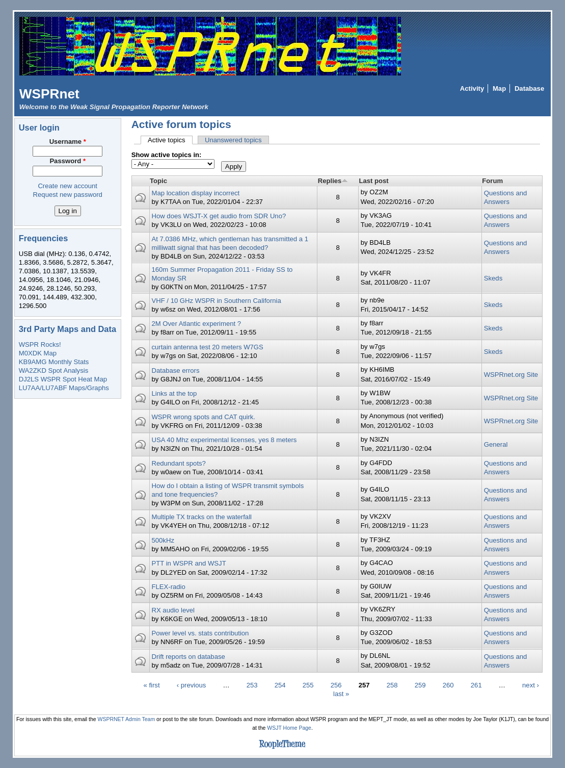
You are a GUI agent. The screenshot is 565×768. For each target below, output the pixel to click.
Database (529, 88)
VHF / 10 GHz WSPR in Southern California (216, 300)
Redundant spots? (178, 463)
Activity (472, 88)
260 (448, 684)
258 (392, 684)
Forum (492, 181)
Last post (373, 181)
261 (476, 684)
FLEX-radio (168, 587)
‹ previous (191, 684)
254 (280, 684)
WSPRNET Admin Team (126, 719)
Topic (158, 181)
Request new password (67, 194)
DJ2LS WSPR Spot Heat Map (63, 379)
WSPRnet (49, 93)
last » (341, 693)
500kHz (162, 540)
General (496, 444)
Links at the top (174, 393)
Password (67, 161)
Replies (333, 181)
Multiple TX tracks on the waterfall (201, 517)
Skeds (493, 278)
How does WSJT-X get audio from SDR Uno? (218, 216)
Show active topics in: (166, 155)
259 (420, 684)
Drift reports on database (188, 656)
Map (499, 88)
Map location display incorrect (195, 193)
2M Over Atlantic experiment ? (196, 323)
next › (530, 684)
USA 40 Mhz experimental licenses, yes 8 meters (224, 440)
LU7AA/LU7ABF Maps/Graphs (64, 388)
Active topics (170, 140)
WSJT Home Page (289, 728)
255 (308, 684)
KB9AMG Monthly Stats (54, 362)
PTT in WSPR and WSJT (188, 563)
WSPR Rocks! (40, 344)
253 (252, 684)
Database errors (175, 370)
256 (336, 684)
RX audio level (173, 610)
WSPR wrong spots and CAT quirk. (203, 417)
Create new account (67, 186)
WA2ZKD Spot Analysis (53, 370)
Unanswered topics (233, 140)
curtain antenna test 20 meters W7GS (207, 347)
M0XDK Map (38, 353)
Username (67, 141)
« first (152, 684)
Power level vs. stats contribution (200, 633)
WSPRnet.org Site (511, 374)
